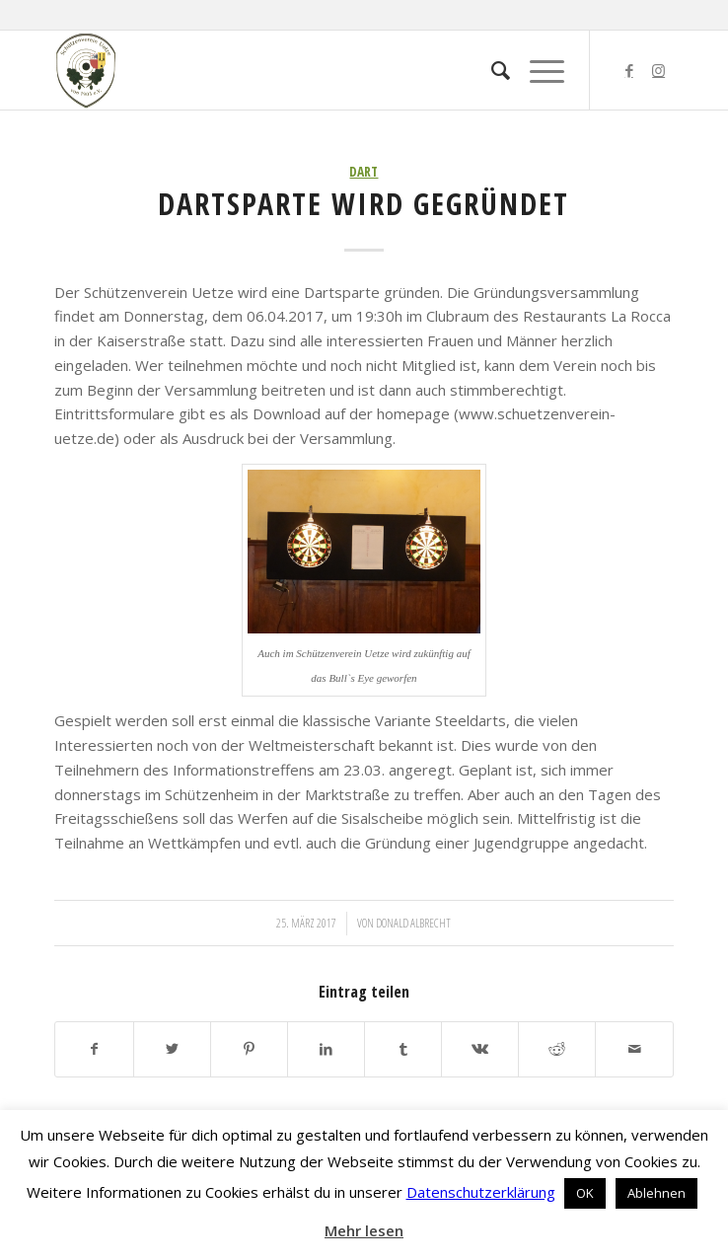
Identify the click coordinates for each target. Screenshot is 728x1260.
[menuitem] (491, 70)
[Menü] (537, 70)
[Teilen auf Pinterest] (249, 1049)
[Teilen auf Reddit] (557, 1049)
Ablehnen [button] (656, 1193)
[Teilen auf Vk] (480, 1049)
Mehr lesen (364, 1230)
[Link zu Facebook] (629, 70)
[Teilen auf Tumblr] (403, 1049)
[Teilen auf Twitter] (172, 1049)
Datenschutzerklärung (480, 1192)
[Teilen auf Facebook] (93, 1049)
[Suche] (491, 70)
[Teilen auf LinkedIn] (326, 1049)
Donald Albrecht (413, 923)
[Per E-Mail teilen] (634, 1049)
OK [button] (585, 1193)
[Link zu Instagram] (659, 70)
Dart (363, 172)
